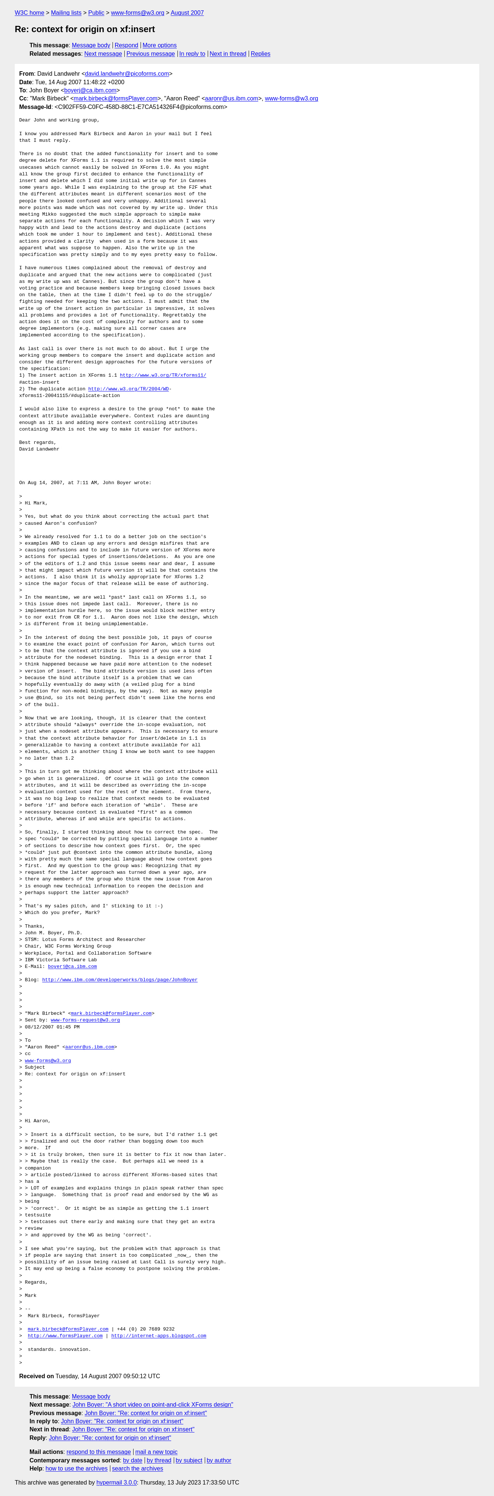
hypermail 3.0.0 (116, 1482)
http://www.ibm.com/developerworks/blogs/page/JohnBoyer (119, 980)
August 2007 (187, 13)
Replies (260, 54)
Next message (103, 54)
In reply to (192, 54)
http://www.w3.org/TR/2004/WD (128, 389)
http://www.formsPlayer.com (65, 1336)
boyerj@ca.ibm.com (90, 90)
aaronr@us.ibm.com (231, 98)
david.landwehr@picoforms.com (127, 74)
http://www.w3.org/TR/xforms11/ (163, 375)
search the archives (137, 1468)
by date (132, 1460)
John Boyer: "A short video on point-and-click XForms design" (153, 1404)
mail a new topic (156, 1452)
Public (96, 13)
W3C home (29, 13)
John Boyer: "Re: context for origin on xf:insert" (145, 1413)
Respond (126, 45)
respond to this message (98, 1452)
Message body (91, 45)
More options (160, 45)
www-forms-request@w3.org (85, 1020)
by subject (189, 1460)
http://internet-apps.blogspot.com (158, 1336)
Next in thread (228, 54)
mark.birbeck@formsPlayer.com (116, 98)
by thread (159, 1460)
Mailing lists (66, 13)
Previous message (151, 54)
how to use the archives (77, 1468)
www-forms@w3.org (137, 13)
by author (219, 1460)
